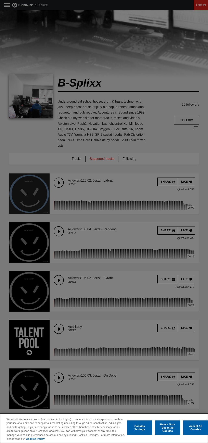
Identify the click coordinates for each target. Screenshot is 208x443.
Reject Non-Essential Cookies (167, 427)
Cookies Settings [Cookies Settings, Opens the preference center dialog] (139, 428)
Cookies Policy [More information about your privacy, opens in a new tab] (35, 438)
